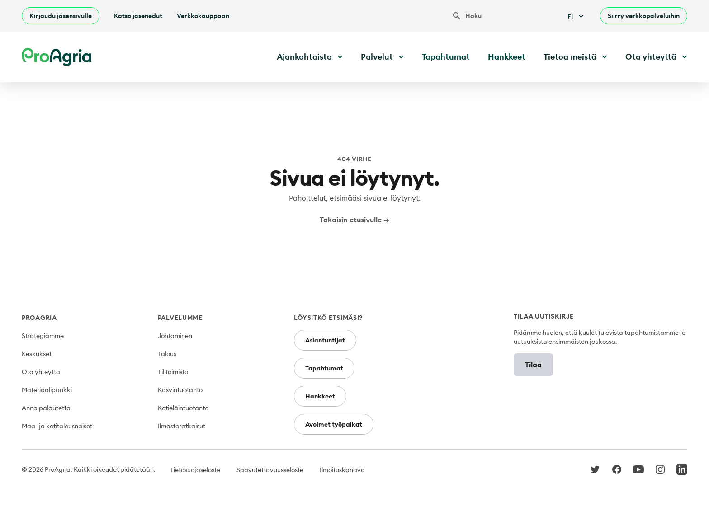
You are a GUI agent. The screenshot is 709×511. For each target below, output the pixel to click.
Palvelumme (180, 318)
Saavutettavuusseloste (269, 470)
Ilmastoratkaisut (181, 426)
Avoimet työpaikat (333, 424)
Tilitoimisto (173, 372)
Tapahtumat (446, 57)
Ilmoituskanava (342, 470)
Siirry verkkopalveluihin (644, 16)
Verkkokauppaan (203, 16)
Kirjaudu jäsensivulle (60, 16)
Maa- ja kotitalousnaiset (57, 426)
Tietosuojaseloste (195, 470)
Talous (167, 354)
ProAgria (39, 318)
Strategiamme (43, 336)
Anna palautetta (46, 408)
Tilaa (533, 364)
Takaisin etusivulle (354, 219)
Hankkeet (506, 57)
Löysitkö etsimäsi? (328, 318)
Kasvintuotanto (180, 390)
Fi (576, 16)
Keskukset (37, 354)
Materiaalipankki (47, 390)
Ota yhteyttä (41, 372)
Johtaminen (175, 336)
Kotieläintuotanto (183, 408)
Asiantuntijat (325, 340)
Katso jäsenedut (138, 16)
